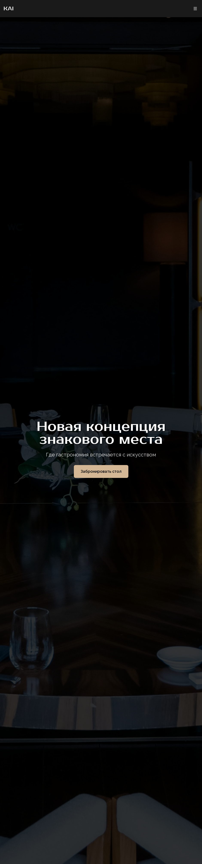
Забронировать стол (101, 471)
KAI (8, 8)
